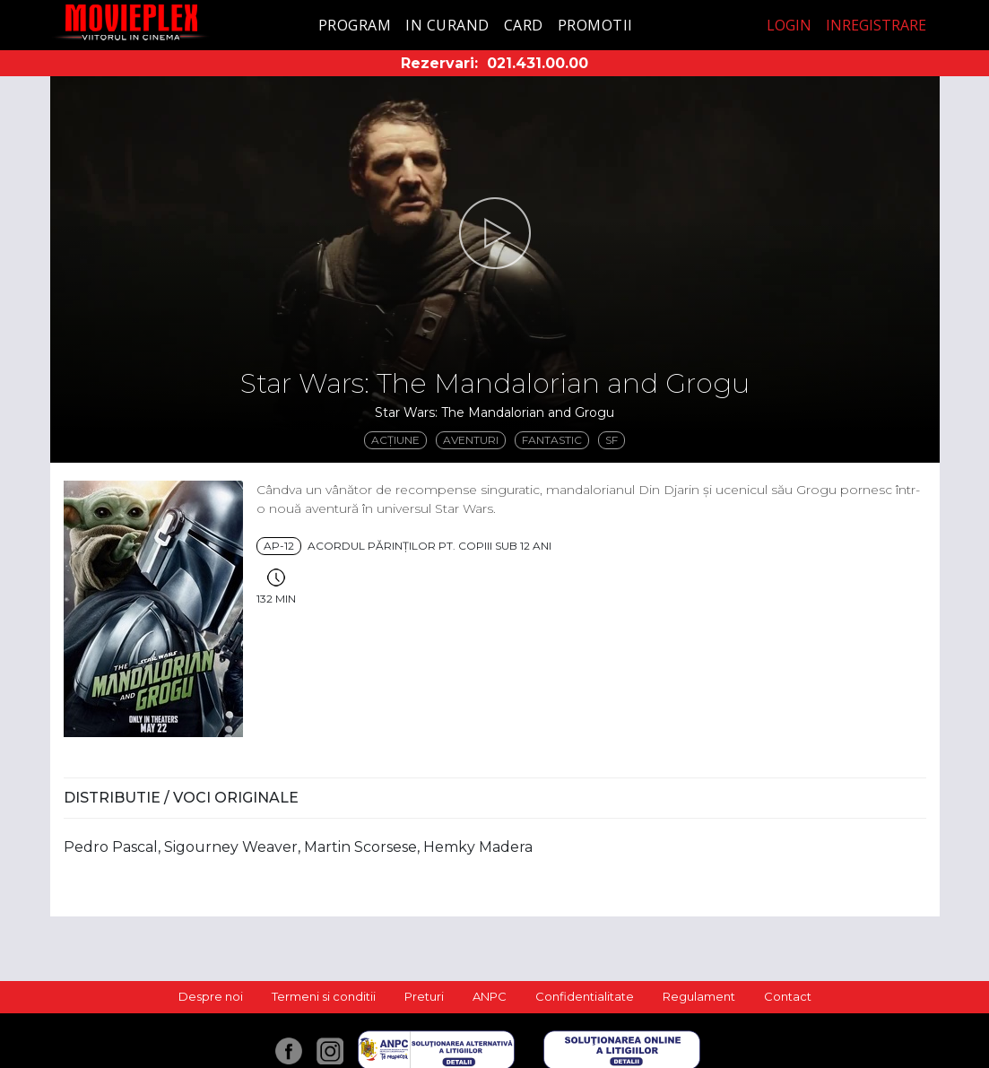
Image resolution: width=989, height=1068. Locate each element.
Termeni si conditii (324, 996)
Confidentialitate (584, 996)
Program (355, 25)
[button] (495, 233)
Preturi (424, 996)
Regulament (699, 996)
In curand (447, 25)
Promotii (595, 25)
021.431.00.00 (537, 63)
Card (523, 25)
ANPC (490, 996)
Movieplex (131, 22)
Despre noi (210, 996)
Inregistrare (876, 25)
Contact (787, 996)
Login (789, 25)
